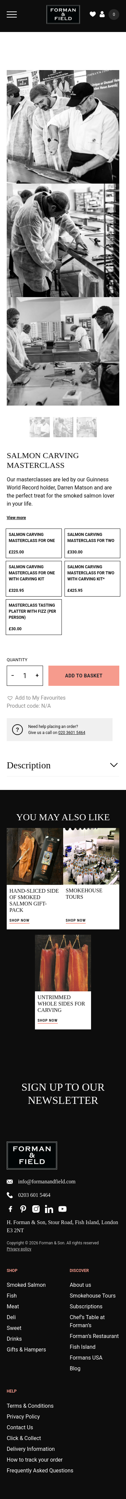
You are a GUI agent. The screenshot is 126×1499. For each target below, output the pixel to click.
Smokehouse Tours (93, 1296)
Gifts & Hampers (26, 1349)
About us (80, 1285)
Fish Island (83, 1347)
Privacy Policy (23, 1416)
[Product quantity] (25, 676)
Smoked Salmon (26, 1285)
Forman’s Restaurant (94, 1336)
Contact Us (20, 1427)
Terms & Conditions (30, 1406)
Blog (75, 1368)
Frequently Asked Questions (40, 1470)
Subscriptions (86, 1306)
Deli (11, 1317)
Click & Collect (24, 1438)
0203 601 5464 (28, 1195)
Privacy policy (19, 1249)
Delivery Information (31, 1449)
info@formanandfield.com (41, 1182)
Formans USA (86, 1357)
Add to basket (83, 675)
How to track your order (34, 1460)
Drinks (14, 1339)
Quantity (17, 659)
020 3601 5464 (71, 732)
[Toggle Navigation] (12, 14)
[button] (36, 698)
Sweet (14, 1328)
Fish (12, 1296)
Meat (13, 1306)
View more (16, 517)
